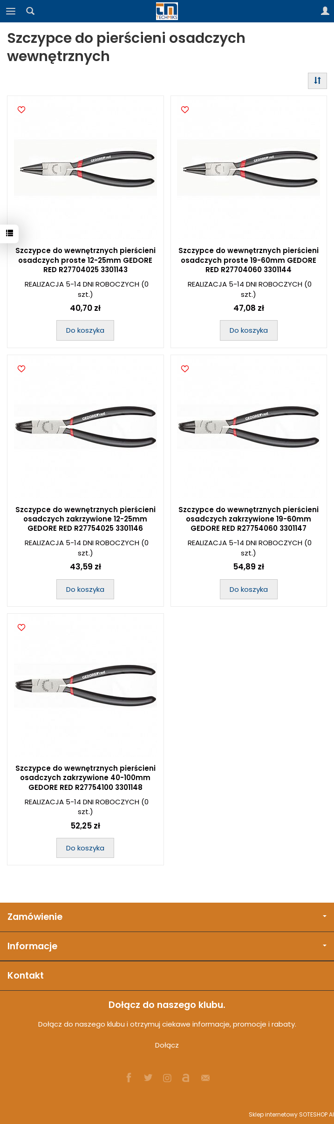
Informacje (167, 946)
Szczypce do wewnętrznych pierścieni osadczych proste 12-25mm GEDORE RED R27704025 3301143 (85, 260)
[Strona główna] (167, 11)
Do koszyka (85, 330)
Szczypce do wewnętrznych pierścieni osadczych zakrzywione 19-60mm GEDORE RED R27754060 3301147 (248, 519)
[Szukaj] (30, 11)
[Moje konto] (325, 11)
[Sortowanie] (317, 81)
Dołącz (167, 1045)
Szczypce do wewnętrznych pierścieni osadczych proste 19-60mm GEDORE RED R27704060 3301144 (248, 260)
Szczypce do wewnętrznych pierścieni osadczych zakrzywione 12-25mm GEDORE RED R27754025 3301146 (85, 519)
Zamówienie (167, 917)
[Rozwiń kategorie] (10, 11)
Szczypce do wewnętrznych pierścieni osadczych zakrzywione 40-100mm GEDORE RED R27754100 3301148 (85, 777)
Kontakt (25, 975)
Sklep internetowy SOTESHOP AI (291, 1114)
